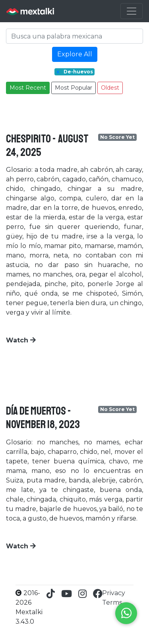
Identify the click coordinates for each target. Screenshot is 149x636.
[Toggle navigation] (131, 11)
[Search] (74, 36)
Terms (112, 602)
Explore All (74, 54)
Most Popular (73, 87)
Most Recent (28, 87)
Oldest (110, 87)
